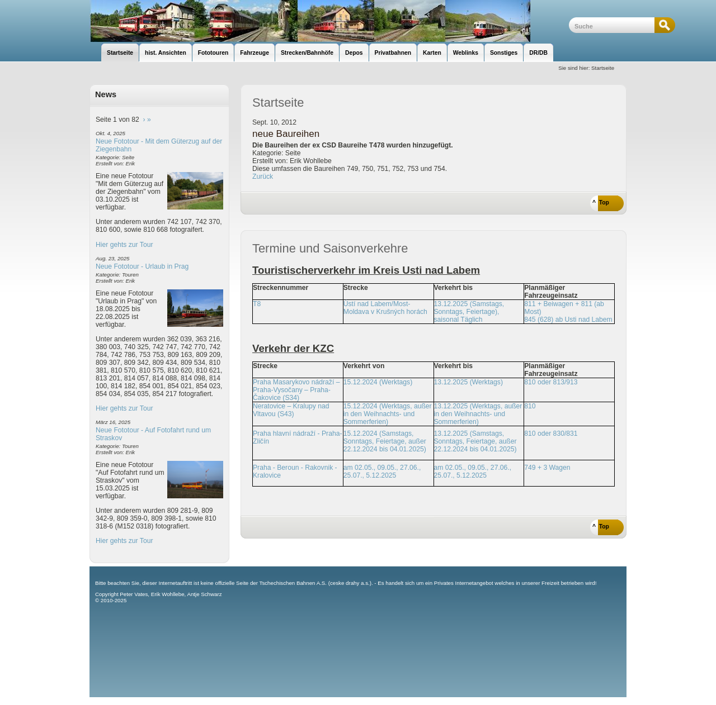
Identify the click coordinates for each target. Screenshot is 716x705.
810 (529, 406)
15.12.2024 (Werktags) (377, 382)
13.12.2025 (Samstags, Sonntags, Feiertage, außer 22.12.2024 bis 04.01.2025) (475, 441)
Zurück (262, 176)
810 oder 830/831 (550, 433)
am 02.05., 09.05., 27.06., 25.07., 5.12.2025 (382, 471)
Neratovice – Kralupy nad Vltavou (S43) (291, 410)
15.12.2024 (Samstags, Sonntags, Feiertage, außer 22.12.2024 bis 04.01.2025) (384, 441)
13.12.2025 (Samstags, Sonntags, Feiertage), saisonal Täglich (469, 311)
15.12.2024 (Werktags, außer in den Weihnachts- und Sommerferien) (387, 414)
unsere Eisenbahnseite (329, 21)
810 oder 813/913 (550, 382)
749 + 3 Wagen (547, 467)
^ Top (600, 202)
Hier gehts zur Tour (124, 245)
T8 (257, 304)
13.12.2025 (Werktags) (468, 382)
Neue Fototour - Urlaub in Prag (142, 266)
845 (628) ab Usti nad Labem (568, 319)
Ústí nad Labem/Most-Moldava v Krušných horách (385, 308)
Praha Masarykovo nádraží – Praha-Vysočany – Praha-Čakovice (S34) (296, 390)
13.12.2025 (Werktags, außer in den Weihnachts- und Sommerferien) (478, 414)
